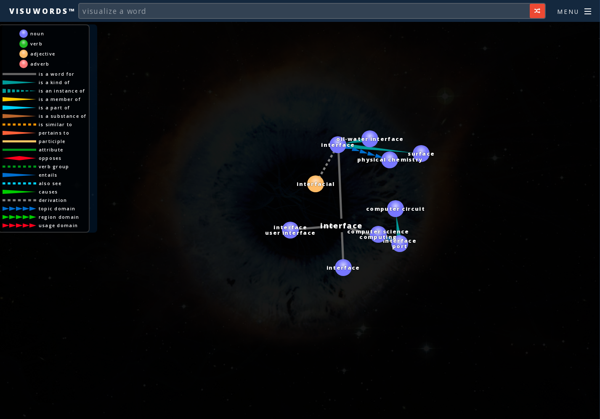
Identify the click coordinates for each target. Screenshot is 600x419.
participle (52, 141)
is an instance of (62, 91)
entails (48, 175)
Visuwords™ (42, 11)
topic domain (57, 208)
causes (48, 191)
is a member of (60, 99)
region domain (59, 217)
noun (37, 33)
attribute (51, 149)
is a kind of (54, 82)
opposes (50, 158)
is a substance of (63, 116)
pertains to (54, 133)
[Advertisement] (300, 408)
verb (36, 43)
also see (50, 183)
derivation (53, 200)
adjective (43, 53)
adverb (40, 64)
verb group (54, 166)
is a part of (54, 107)
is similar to (56, 124)
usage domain (58, 225)
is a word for (57, 74)
